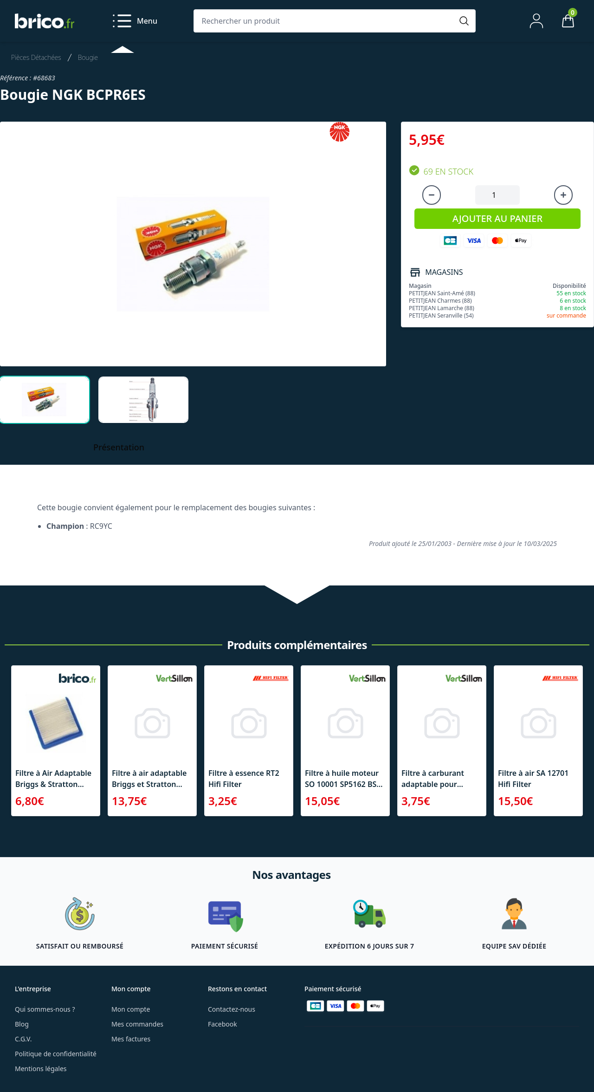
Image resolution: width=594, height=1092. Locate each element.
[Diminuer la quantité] (431, 195)
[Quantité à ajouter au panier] (497, 195)
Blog (22, 1024)
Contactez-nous (231, 1009)
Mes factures (130, 1038)
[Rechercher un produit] (325, 21)
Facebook (222, 1024)
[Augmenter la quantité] (563, 195)
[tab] (44, 399)
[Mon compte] (536, 21)
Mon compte (130, 1009)
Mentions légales (41, 1068)
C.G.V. (23, 1038)
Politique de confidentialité (56, 1053)
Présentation (118, 447)
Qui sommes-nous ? (45, 1009)
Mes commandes (137, 1024)
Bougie (88, 57)
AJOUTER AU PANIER (497, 218)
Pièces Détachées (36, 57)
